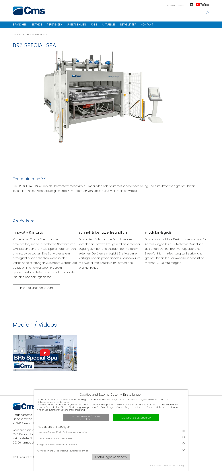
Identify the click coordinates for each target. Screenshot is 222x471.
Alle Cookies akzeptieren (136, 418)
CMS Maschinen (19, 34)
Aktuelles (108, 24)
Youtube (202, 4)
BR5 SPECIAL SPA (42, 34)
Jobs (93, 24)
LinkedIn (191, 4)
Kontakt (147, 24)
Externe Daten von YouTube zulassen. (111, 438)
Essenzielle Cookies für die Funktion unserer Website (111, 432)
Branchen (20, 24)
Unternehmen (76, 24)
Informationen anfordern (36, 288)
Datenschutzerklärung (72, 409)
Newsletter (128, 24)
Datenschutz (182, 5)
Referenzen (54, 24)
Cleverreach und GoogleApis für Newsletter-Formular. (111, 450)
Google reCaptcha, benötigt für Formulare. (111, 444)
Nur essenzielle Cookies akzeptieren (86, 418)
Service (37, 24)
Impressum (171, 5)
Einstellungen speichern (111, 457)
